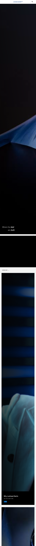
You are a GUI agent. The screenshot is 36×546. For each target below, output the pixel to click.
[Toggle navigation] (3, 2)
